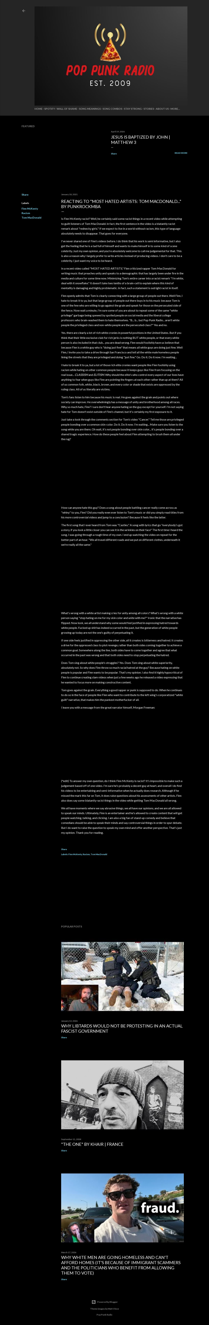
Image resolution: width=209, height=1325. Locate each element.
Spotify (49, 108)
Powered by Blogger (105, 1302)
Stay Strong (133, 108)
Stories (149, 108)
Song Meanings (90, 108)
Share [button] (114, 153)
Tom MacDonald (31, 217)
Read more (181, 153)
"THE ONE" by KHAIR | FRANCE (92, 1144)
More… (175, 108)
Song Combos (112, 108)
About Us (162, 108)
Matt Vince (113, 1308)
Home (38, 108)
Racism (26, 213)
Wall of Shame (67, 108)
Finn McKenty (30, 208)
